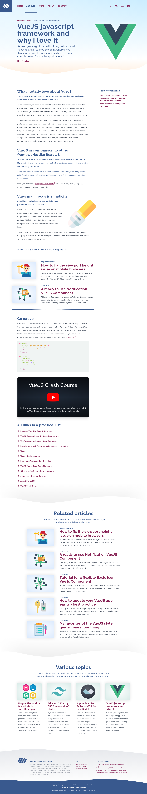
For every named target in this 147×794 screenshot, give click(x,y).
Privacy (84, 768)
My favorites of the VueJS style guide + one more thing (86, 625)
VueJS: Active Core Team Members (34, 466)
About (51, 6)
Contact (62, 6)
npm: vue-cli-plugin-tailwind (32, 476)
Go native (104, 107)
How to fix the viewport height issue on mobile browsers (67, 267)
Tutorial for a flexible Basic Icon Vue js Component (87, 579)
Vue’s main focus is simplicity (112, 104)
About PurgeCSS (26, 481)
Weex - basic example (28, 456)
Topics (29, 20)
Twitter (72, 337)
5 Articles (23, 61)
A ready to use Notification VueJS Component (64, 291)
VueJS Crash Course (27, 486)
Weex (21, 451)
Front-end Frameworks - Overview (34, 461)
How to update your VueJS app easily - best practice (86, 602)
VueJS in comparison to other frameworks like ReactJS (112, 99)
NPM (77, 787)
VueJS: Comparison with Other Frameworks (38, 436)
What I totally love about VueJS (113, 95)
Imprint (78, 768)
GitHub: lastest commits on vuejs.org (35, 471)
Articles (30, 6)
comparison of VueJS (45, 183)
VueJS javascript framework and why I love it (111, 772)
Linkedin (83, 787)
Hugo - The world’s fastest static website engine (110, 765)
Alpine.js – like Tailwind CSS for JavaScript (111, 770)
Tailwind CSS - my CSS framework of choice (111, 768)
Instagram (64, 787)
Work (41, 6)
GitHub (72, 787)
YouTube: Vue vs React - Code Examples (37, 441)
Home (20, 6)
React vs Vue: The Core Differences (34, 431)
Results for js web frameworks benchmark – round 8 (42, 446)
